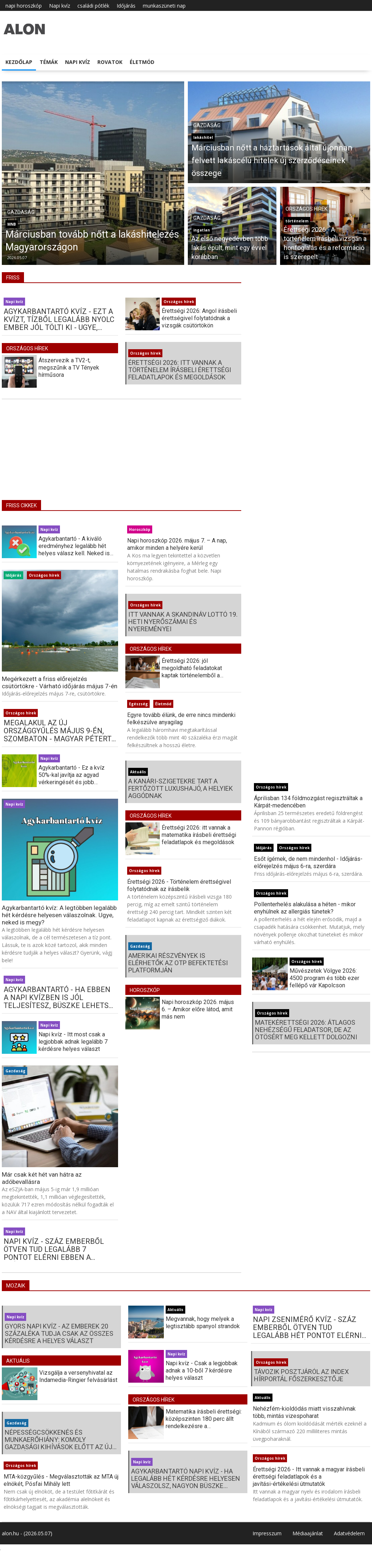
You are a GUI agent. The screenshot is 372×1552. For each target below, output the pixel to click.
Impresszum (267, 1533)
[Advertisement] (121, 454)
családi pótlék (93, 5)
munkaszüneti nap (164, 5)
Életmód (142, 62)
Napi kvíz (59, 5)
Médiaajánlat (307, 1533)
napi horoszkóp (23, 5)
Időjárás (126, 5)
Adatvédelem (349, 1533)
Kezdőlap (18, 62)
